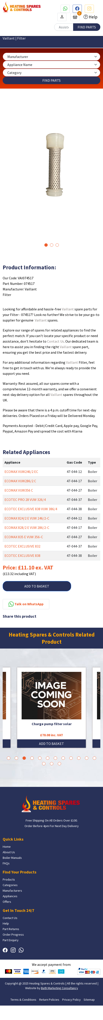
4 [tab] (32, 758)
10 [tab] (78, 758)
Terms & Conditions (23, 1000)
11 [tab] (86, 758)
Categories (10, 885)
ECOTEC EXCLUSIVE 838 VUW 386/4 (30, 509)
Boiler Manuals (12, 858)
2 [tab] (51, 245)
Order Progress (13, 935)
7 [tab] (55, 758)
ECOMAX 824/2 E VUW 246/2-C (26, 518)
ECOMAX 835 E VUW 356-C (23, 537)
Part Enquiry (11, 940)
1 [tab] (46, 245)
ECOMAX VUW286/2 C (20, 481)
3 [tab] (57, 245)
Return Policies (49, 1000)
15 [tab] (59, 763)
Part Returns (11, 929)
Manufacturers (12, 891)
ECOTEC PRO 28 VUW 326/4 (25, 499)
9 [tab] (71, 758)
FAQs (6, 863)
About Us (9, 852)
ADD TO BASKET (36, 586)
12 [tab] (94, 758)
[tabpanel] (51, 171)
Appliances (10, 896)
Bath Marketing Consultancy (59, 988)
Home (7, 847)
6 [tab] (47, 758)
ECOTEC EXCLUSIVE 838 (22, 555)
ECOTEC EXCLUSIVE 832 (22, 546)
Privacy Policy (71, 1000)
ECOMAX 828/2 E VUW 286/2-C (26, 527)
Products (9, 879)
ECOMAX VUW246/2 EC (21, 471)
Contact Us (55, 341)
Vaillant (68, 309)
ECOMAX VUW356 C (18, 490)
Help (92, 17)
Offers (7, 902)
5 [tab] (39, 758)
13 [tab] (43, 763)
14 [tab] (51, 763)
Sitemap (89, 1000)
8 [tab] (63, 758)
